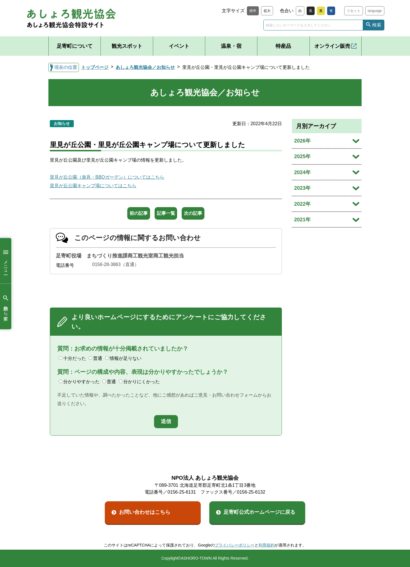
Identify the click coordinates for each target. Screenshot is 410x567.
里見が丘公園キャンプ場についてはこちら (93, 185)
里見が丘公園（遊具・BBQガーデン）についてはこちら (107, 177)
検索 (376, 24)
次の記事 (202, 213)
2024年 (302, 172)
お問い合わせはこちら (144, 512)
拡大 (267, 11)
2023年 (302, 188)
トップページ (94, 67)
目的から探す (5, 306)
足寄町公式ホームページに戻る (259, 512)
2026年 (302, 141)
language (375, 11)
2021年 (302, 219)
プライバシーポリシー (235, 545)
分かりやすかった (79, 381)
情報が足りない (123, 358)
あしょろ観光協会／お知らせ (145, 67)
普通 (95, 358)
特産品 (283, 46)
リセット (353, 11)
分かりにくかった (139, 381)
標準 (252, 11)
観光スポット (127, 46)
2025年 (302, 156)
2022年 (302, 204)
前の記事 (129, 213)
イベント (179, 46)
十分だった (72, 358)
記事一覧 (166, 213)
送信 (166, 421)
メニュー (5, 261)
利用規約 (266, 545)
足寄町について (75, 46)
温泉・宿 (231, 46)
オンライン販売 (332, 46)
